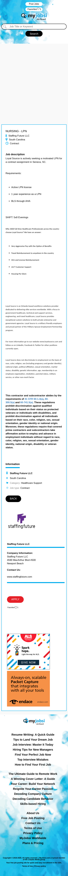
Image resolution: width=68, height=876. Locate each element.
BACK (13, 498)
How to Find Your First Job (33, 764)
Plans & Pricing (32, 843)
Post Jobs (34, 4)
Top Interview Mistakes (32, 759)
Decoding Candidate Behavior (33, 798)
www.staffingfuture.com (19, 576)
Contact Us (33, 823)
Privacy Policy (33, 833)
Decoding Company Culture (33, 793)
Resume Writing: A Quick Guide (32, 734)
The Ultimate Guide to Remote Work (33, 773)
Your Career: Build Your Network (33, 783)
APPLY (15, 599)
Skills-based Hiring (33, 803)
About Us (33, 813)
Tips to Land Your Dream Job (33, 739)
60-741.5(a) (26, 402)
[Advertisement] (34, 78)
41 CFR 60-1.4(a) (34, 399)
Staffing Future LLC (18, 544)
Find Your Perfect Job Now (33, 754)
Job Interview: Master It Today (33, 744)
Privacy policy (40, 866)
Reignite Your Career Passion (33, 788)
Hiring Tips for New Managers (33, 749)
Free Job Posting (32, 818)
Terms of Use (33, 828)
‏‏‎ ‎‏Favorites (34, 9)
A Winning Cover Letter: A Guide (33, 778)
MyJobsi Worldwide (33, 838)
